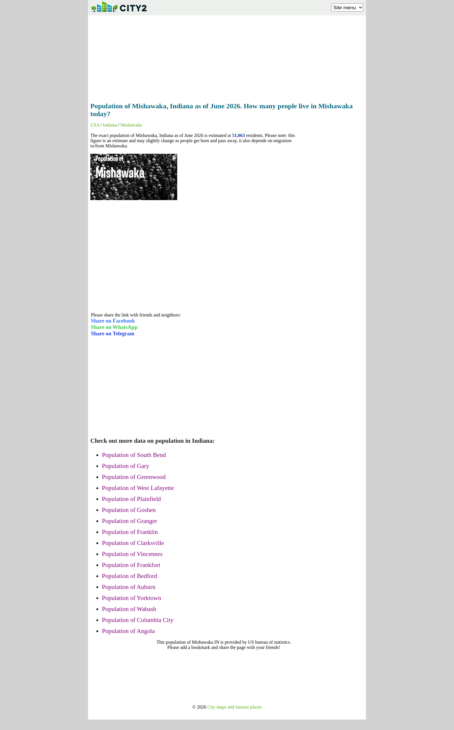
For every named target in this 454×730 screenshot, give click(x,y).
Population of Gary (125, 465)
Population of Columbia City (137, 619)
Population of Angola (128, 630)
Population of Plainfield (131, 498)
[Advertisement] (227, 57)
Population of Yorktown (131, 597)
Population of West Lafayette (138, 487)
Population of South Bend (134, 454)
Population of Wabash (129, 608)
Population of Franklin (130, 531)
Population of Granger (129, 520)
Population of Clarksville (133, 542)
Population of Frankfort (131, 564)
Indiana (110, 124)
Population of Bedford (129, 575)
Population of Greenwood (134, 476)
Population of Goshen (129, 509)
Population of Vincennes (132, 553)
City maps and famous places (234, 707)
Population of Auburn (128, 586)
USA (94, 124)
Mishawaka (131, 124)
